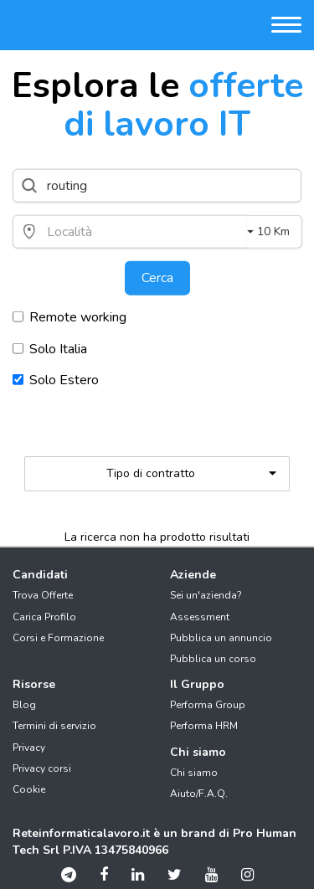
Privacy (29, 747)
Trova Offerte (43, 595)
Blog (24, 705)
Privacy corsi (42, 768)
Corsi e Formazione (58, 638)
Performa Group (207, 705)
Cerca (157, 278)
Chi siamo (194, 772)
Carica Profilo (44, 617)
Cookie (29, 789)
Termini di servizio (54, 725)
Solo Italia (50, 348)
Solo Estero (56, 380)
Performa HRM (204, 725)
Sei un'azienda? (206, 595)
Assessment (199, 617)
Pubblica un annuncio (221, 638)
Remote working (69, 316)
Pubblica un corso (213, 658)
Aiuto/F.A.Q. (199, 793)
